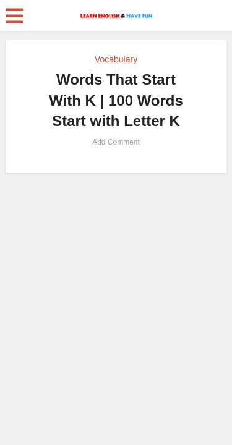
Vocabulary (116, 59)
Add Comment (116, 142)
